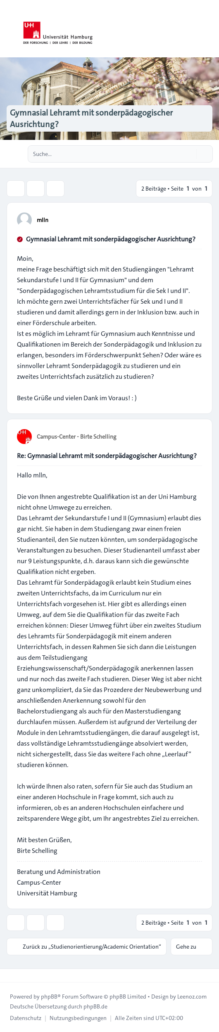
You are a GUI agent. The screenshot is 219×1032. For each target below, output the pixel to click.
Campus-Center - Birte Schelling (76, 436)
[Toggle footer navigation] (10, 975)
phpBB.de (95, 1006)
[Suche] (189, 154)
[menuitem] (25, 1018)
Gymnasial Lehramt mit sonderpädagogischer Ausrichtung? (110, 239)
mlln (42, 220)
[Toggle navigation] (209, 29)
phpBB (49, 996)
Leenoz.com (192, 996)
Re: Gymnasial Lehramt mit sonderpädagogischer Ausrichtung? (107, 456)
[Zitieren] (195, 220)
